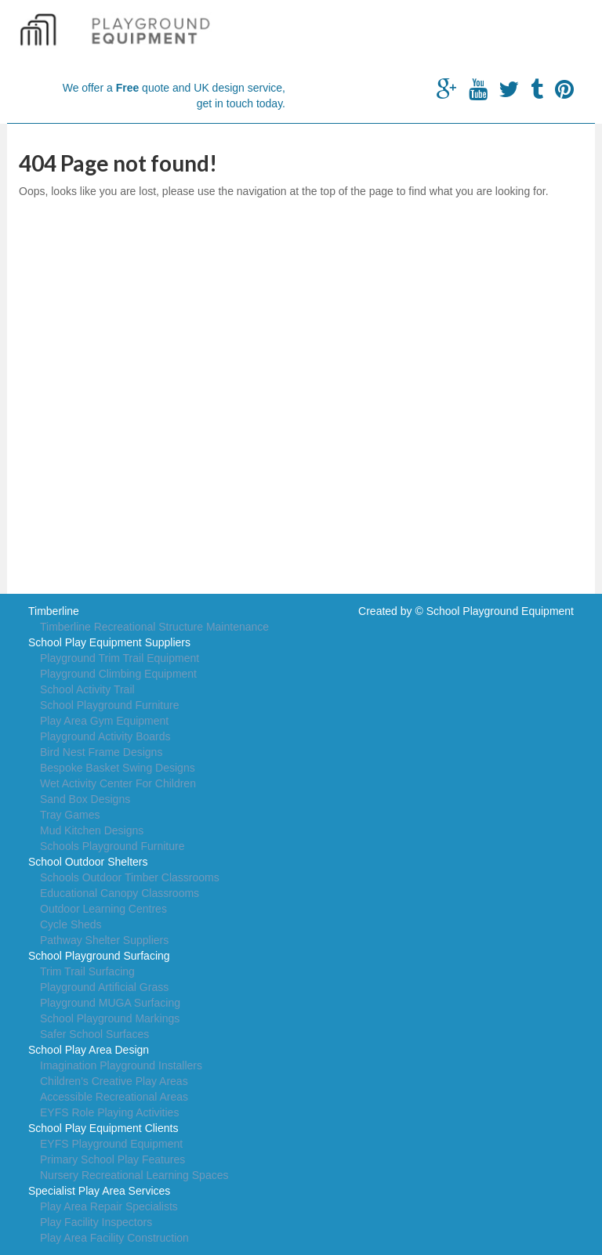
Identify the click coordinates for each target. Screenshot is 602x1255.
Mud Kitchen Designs (91, 830)
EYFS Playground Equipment (111, 1143)
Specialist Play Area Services (99, 1190)
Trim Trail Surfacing (87, 971)
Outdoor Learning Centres (103, 908)
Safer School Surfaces (94, 1034)
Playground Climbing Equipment (118, 673)
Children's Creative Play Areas (114, 1081)
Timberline (53, 611)
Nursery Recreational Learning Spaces (134, 1175)
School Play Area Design (88, 1049)
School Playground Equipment (500, 611)
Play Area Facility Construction (114, 1237)
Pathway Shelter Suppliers (104, 940)
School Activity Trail (87, 689)
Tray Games (70, 814)
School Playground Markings (110, 1018)
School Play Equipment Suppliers (109, 642)
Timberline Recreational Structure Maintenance (154, 626)
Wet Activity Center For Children (118, 783)
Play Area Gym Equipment (104, 720)
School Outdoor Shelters (88, 861)
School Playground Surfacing (99, 955)
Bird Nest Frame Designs (101, 752)
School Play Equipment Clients (103, 1128)
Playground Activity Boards (105, 736)
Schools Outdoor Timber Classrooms (129, 877)
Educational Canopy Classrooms (119, 893)
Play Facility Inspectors (96, 1222)
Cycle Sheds (71, 924)
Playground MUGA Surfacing (110, 1002)
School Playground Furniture (109, 705)
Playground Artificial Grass (104, 987)
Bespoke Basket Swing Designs (117, 767)
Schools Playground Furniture (112, 846)
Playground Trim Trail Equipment (119, 658)
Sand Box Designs (85, 799)
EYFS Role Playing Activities (109, 1112)
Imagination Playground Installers (121, 1065)
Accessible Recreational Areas (114, 1096)
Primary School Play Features (112, 1159)
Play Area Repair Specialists (109, 1206)
